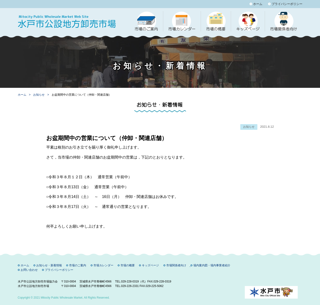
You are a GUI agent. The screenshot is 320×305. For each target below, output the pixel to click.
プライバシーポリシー (287, 3)
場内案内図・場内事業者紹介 (211, 265)
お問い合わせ (29, 270)
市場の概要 (128, 265)
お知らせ (39, 94)
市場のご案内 (77, 265)
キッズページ (150, 265)
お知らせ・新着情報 (49, 265)
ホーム (257, 3)
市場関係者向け (176, 265)
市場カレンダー (103, 265)
